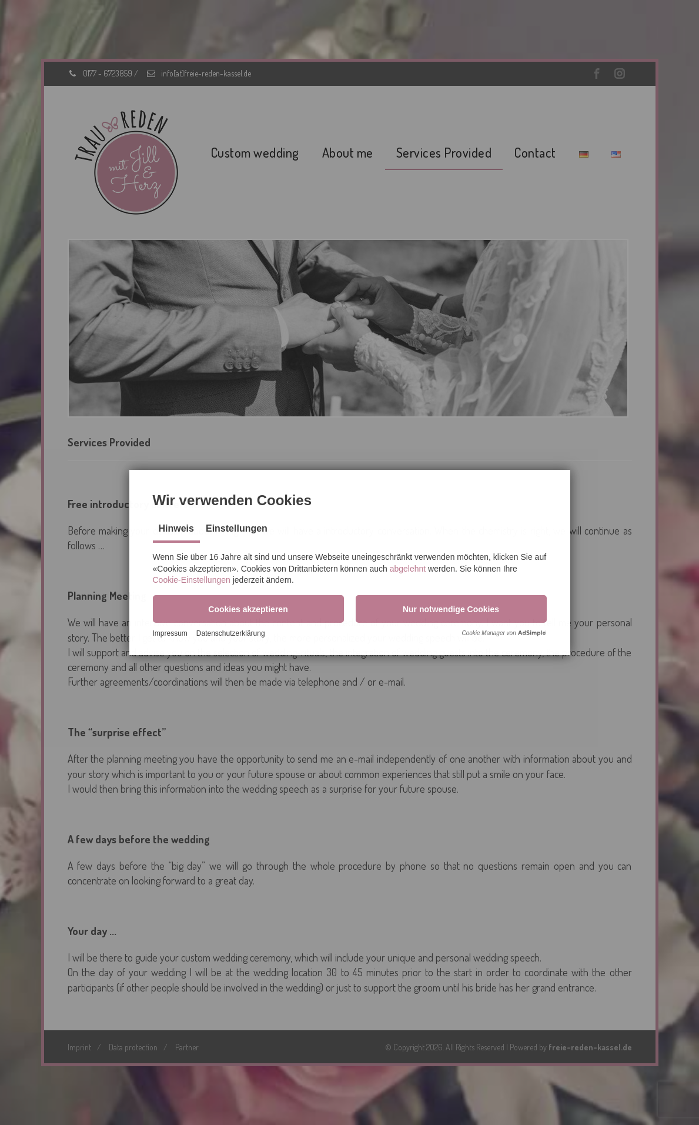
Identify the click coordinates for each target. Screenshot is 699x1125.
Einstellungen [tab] (236, 528)
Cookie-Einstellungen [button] (191, 579)
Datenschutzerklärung (230, 634)
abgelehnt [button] (408, 567)
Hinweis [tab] (176, 528)
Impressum (170, 634)
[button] (248, 608)
